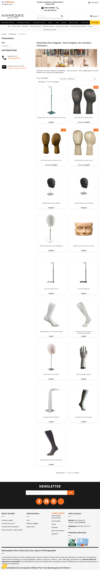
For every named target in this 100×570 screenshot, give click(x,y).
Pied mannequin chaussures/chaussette (51, 331)
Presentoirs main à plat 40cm (51, 417)
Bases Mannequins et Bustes (79, 26)
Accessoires (84, 22)
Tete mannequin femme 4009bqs (51, 203)
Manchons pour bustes (50, 29)
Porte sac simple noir (84, 289)
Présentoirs (25, 26)
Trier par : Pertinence (67, 79)
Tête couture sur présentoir (51, 374)
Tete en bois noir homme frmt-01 (83, 117)
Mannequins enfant (39, 22)
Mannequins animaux (48, 26)
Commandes (56, 521)
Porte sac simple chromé (51, 289)
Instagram (61, 501)
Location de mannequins (10, 527)
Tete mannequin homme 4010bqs (83, 203)
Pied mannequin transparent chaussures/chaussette (84, 332)
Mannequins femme (8, 22)
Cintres (90, 26)
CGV (28, 520)
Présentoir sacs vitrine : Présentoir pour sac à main (51, 117)
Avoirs (54, 524)
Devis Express (48, 8)
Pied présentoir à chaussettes (84, 417)
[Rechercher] (50, 16)
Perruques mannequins (62, 26)
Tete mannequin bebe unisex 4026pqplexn (51, 246)
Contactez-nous (7, 4)
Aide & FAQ (30, 527)
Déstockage (94, 22)
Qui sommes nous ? (8, 523)
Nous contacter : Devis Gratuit (12, 530)
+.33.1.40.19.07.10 (14, 58)
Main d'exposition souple (84, 374)
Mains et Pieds (73, 22)
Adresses (55, 527)
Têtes (57, 22)
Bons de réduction (58, 531)
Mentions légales (32, 523)
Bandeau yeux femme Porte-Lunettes (83, 246)
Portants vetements (35, 26)
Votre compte (58, 513)
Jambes (64, 22)
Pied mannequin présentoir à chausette (51, 460)
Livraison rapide (7, 520)
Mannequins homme (23, 22)
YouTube (46, 501)
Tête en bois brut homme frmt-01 (83, 160)
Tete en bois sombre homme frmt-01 (51, 160)
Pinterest (53, 501)
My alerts (55, 534)
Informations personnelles (56, 517)
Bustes (50, 22)
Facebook (39, 501)
